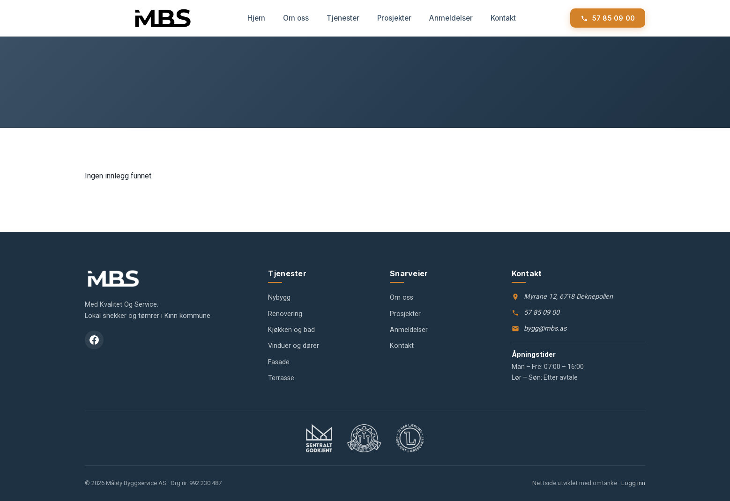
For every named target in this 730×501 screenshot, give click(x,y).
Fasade (279, 362)
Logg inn (633, 482)
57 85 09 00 (541, 313)
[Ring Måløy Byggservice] (607, 18)
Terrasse (281, 378)
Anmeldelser (451, 18)
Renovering (285, 314)
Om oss (296, 18)
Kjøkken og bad (291, 330)
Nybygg (279, 298)
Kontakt (503, 18)
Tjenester (343, 18)
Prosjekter (394, 18)
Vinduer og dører (293, 346)
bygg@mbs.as (545, 328)
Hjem (256, 18)
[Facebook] (94, 340)
